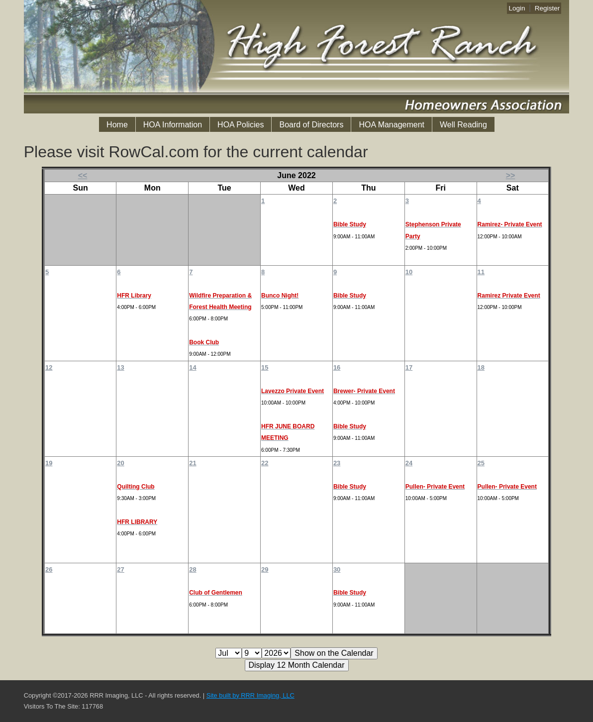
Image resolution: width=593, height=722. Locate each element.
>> (510, 175)
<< (83, 175)
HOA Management (391, 124)
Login (516, 8)
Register (547, 8)
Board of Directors (311, 124)
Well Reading (463, 124)
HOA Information (172, 124)
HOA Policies (240, 124)
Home (117, 124)
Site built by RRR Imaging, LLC (250, 695)
